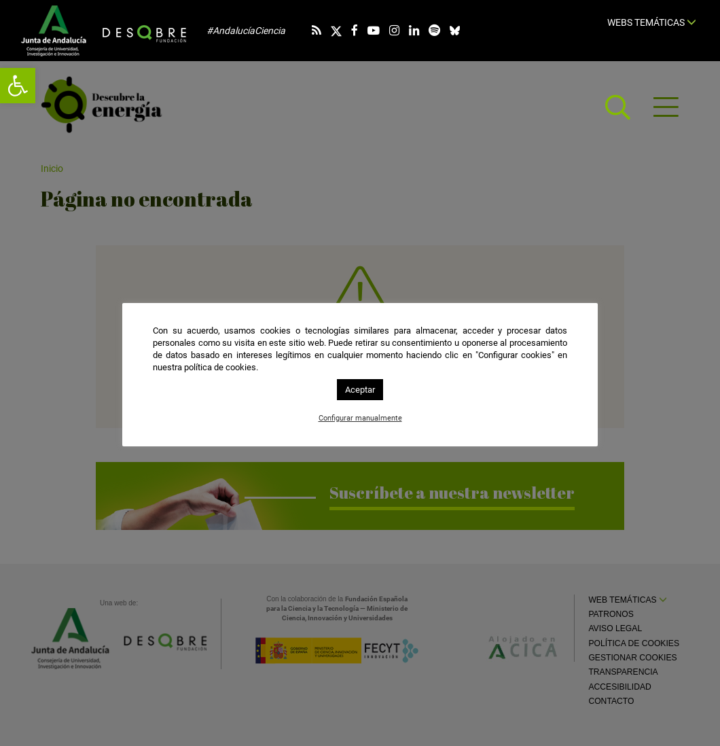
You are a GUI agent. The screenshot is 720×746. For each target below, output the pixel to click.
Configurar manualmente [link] (360, 418)
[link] (17, 85)
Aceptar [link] (360, 390)
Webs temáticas (651, 22)
